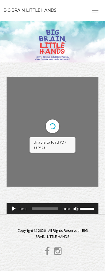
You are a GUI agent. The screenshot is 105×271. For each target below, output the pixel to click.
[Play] (13, 209)
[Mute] (76, 209)
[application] (52, 208)
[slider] (45, 208)
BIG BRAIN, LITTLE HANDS (29, 10)
